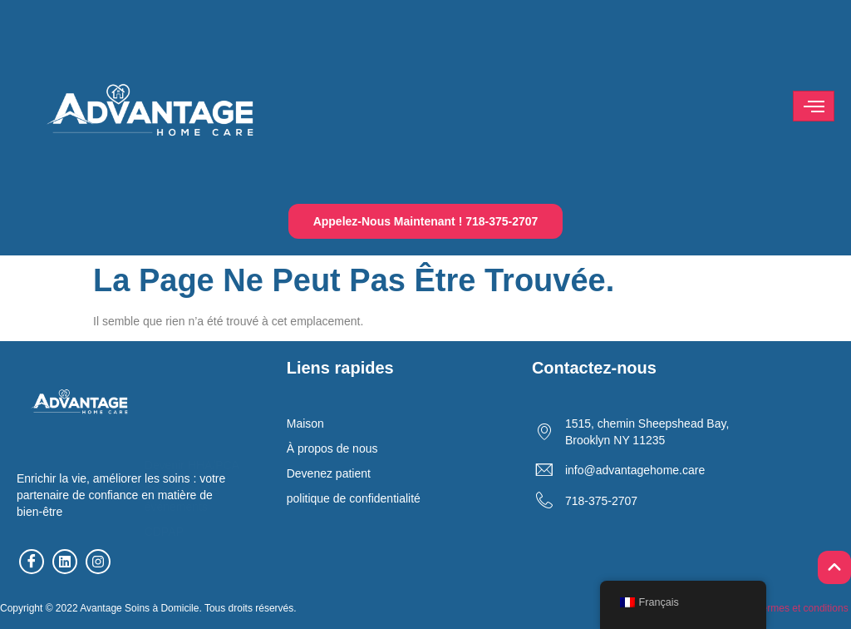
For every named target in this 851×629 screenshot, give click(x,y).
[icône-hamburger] (813, 106)
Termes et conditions (803, 608)
